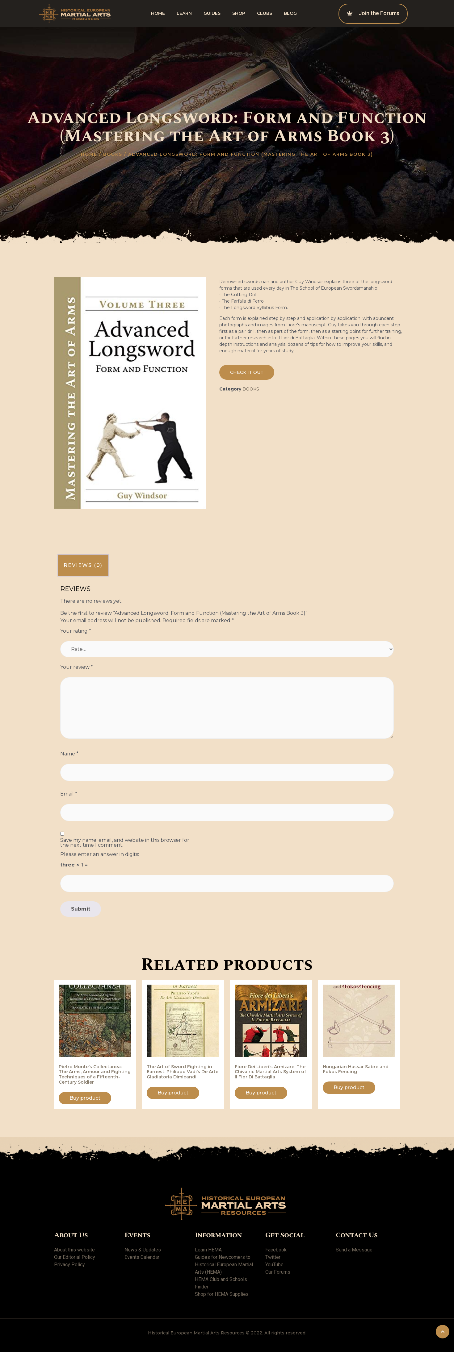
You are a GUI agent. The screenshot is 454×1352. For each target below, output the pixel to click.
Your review (76, 667)
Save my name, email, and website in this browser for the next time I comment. (124, 843)
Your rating (75, 631)
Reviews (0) (83, 565)
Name (69, 753)
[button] (246, 372)
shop (238, 13)
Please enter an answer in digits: (99, 854)
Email (68, 794)
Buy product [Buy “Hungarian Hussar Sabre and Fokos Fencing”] (349, 1087)
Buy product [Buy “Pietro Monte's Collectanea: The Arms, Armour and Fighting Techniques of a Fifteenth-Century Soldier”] (84, 1098)
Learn (184, 13)
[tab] (83, 565)
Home (158, 13)
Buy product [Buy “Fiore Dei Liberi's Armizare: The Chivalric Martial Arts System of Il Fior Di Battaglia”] (261, 1093)
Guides (212, 13)
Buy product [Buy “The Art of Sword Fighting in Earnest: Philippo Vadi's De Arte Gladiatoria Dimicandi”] (173, 1093)
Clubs (264, 13)
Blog (290, 13)
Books (113, 154)
